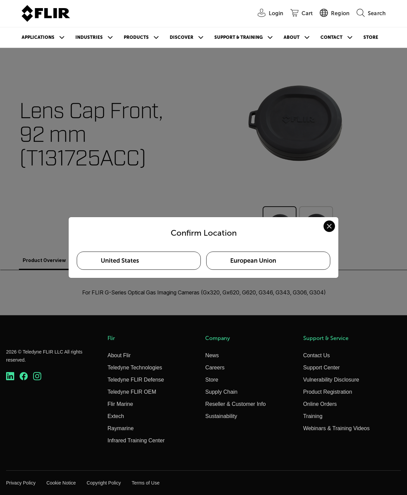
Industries (89, 37)
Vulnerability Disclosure (331, 380)
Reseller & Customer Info (235, 404)
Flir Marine (120, 404)
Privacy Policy (20, 483)
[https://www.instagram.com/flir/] (37, 376)
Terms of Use (145, 483)
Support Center (321, 367)
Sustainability (221, 416)
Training (312, 416)
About (292, 37)
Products (136, 37)
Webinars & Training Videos (336, 428)
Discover (181, 37)
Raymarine (120, 428)
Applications (38, 37)
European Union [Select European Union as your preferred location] (253, 260)
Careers (214, 367)
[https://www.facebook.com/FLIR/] (24, 376)
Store (370, 37)
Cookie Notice (61, 483)
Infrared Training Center (136, 440)
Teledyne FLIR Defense (135, 380)
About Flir (118, 355)
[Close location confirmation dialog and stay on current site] (329, 226)
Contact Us (316, 355)
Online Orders (320, 404)
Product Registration (327, 392)
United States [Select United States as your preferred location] (120, 260)
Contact (331, 37)
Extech (115, 416)
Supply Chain (221, 392)
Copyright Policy (104, 483)
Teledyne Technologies (134, 367)
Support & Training (238, 37)
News (212, 355)
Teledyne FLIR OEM (131, 392)
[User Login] (267, 13)
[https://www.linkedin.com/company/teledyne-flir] (10, 376)
